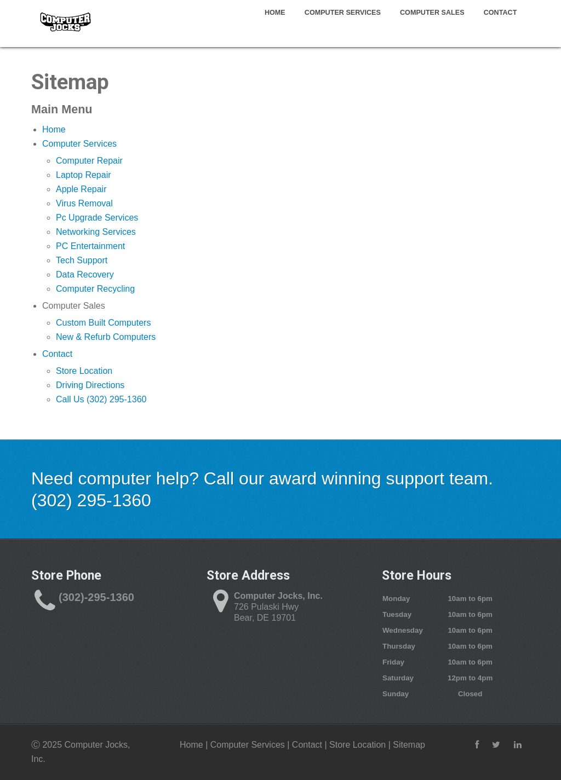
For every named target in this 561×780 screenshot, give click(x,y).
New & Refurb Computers (106, 337)
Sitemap (409, 744)
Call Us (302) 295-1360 (101, 399)
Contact (500, 12)
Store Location (84, 370)
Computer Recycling (95, 288)
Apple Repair (81, 189)
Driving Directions (90, 385)
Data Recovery (85, 274)
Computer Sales (432, 12)
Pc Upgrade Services (97, 217)
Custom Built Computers (103, 322)
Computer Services (343, 12)
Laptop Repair (83, 175)
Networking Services (96, 231)
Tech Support (81, 260)
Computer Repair (89, 160)
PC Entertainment (90, 246)
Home (275, 12)
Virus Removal (84, 203)
